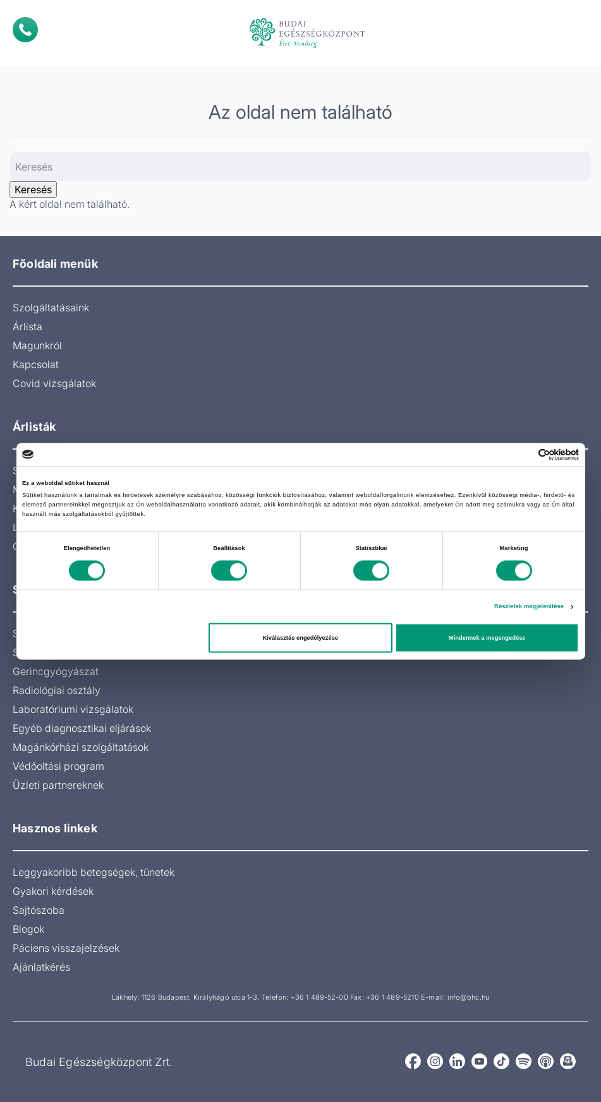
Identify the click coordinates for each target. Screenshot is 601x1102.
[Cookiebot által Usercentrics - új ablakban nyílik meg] (523, 454)
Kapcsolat (36, 364)
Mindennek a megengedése (487, 638)
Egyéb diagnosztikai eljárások (82, 728)
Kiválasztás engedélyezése (300, 638)
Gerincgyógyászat (56, 671)
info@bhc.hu (468, 997)
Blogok (28, 929)
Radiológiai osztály (56, 690)
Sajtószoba (38, 910)
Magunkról (37, 345)
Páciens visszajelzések (66, 948)
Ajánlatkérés (41, 967)
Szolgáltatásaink (51, 307)
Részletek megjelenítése (529, 607)
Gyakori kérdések (53, 891)
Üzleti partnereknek (58, 785)
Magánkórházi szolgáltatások (81, 747)
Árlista (27, 326)
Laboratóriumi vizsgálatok (73, 709)
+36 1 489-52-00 (319, 997)
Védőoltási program (58, 766)
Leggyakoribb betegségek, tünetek (93, 872)
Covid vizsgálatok (54, 383)
